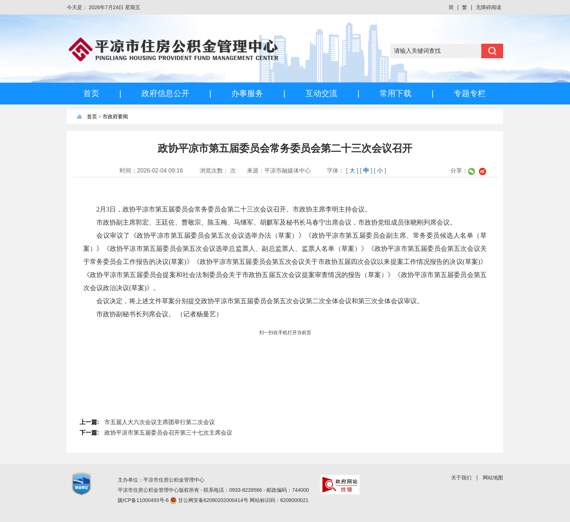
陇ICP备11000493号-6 (144, 500)
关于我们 (461, 478)
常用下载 (396, 93)
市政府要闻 (115, 116)
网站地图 (493, 478)
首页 (91, 93)
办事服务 (247, 93)
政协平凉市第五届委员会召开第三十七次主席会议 (168, 433)
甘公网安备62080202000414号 (214, 500)
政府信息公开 (165, 93)
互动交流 (321, 93)
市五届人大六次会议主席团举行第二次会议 (159, 422)
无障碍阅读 (488, 7)
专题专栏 (470, 93)
